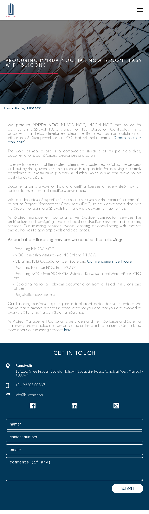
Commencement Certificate (109, 261)
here (68, 330)
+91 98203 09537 (30, 385)
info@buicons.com (29, 395)
